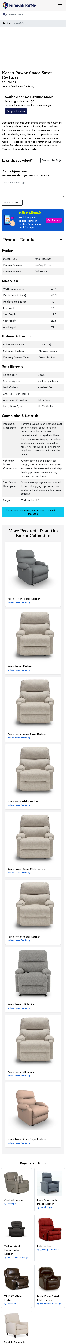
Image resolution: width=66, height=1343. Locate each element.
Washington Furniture (49, 1249)
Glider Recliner (13, 1298)
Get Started (53, 220)
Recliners (7, 23)
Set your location (16, 111)
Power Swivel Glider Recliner (27, 869)
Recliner (13, 1200)
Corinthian (11, 1303)
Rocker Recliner (20, 666)
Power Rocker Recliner (24, 599)
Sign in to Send (12, 202)
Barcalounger (46, 1207)
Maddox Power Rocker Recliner (13, 1250)
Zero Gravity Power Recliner (47, 1202)
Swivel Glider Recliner (23, 801)
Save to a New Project (52, 160)
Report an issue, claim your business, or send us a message (33, 512)
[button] (61, 6)
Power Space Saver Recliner (27, 734)
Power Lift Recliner (21, 1004)
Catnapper (11, 1203)
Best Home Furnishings (23, 86)
